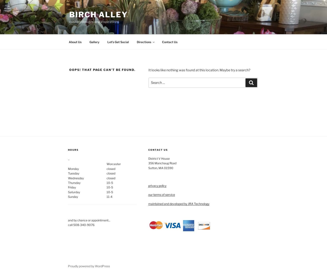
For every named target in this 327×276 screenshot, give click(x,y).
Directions (146, 42)
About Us (75, 42)
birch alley (98, 14)
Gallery (94, 42)
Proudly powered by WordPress (89, 266)
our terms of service (161, 194)
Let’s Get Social (118, 42)
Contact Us (169, 42)
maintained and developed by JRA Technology (178, 204)
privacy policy (157, 185)
